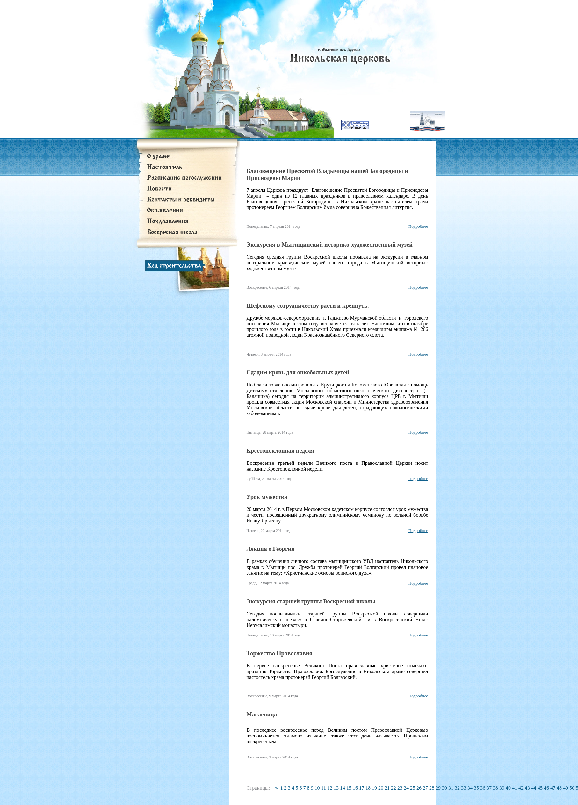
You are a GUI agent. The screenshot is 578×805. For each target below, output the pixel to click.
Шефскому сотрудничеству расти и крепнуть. (308, 305)
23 (399, 788)
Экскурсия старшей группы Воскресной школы (311, 601)
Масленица (262, 714)
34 (470, 788)
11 (323, 788)
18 (368, 788)
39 (501, 788)
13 (336, 788)
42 (521, 788)
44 (533, 788)
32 (457, 788)
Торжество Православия (280, 653)
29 (438, 788)
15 (348, 788)
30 (444, 788)
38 (495, 788)
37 (489, 788)
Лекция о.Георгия (271, 548)
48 (559, 788)
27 (425, 788)
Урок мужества (267, 496)
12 (329, 788)
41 (514, 788)
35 (476, 788)
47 (552, 788)
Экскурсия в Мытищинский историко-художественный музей (330, 244)
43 (527, 788)
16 (355, 788)
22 (393, 788)
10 (317, 788)
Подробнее (418, 226)
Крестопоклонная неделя (280, 450)
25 (412, 788)
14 (342, 788)
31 (450, 788)
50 (571, 788)
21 (387, 788)
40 (508, 788)
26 (419, 788)
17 (361, 788)
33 (463, 788)
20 (380, 788)
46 (546, 788)
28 (431, 788)
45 (540, 788)
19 (374, 788)
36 (482, 788)
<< (275, 788)
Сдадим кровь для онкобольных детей (298, 372)
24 (406, 788)
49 (565, 788)
